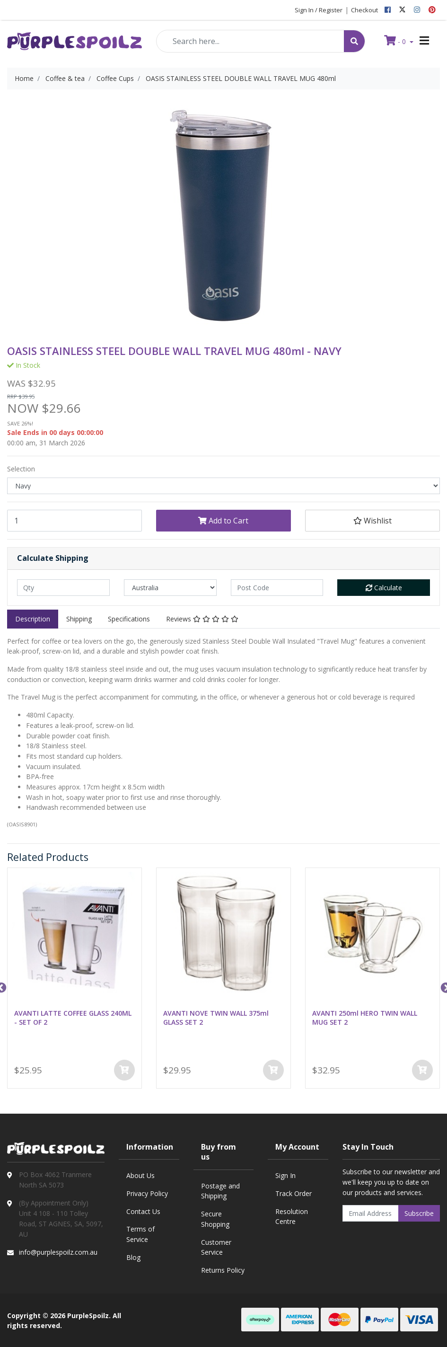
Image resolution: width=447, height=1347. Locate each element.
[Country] (170, 587)
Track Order (293, 1193)
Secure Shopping (215, 1219)
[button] (372, 521)
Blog (133, 1257)
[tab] (32, 619)
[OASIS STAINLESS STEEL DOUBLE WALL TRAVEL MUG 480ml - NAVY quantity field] (74, 521)
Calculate (384, 587)
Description (32, 618)
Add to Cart (223, 520)
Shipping (79, 618)
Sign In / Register (318, 10)
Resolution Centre (291, 1216)
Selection (21, 468)
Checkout (364, 10)
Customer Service (216, 1247)
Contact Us (143, 1211)
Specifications (129, 618)
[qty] (63, 587)
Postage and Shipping (220, 1191)
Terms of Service (140, 1234)
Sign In (285, 1175)
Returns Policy (223, 1270)
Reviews (202, 618)
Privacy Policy (147, 1193)
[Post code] (277, 587)
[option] (74, 980)
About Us (140, 1175)
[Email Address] (370, 1213)
